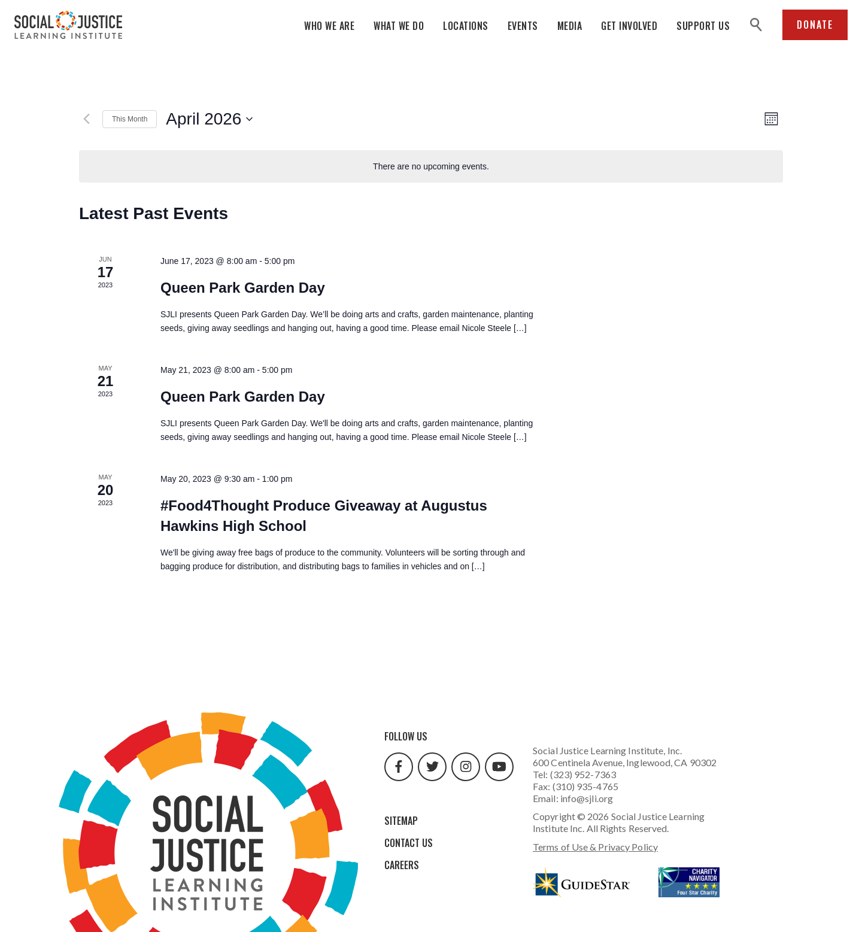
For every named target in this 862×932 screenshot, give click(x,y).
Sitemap (401, 820)
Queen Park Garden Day (242, 288)
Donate (815, 24)
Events (523, 26)
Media (569, 26)
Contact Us (408, 843)
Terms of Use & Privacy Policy (595, 846)
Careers (401, 865)
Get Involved (629, 26)
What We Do (399, 26)
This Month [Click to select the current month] (129, 119)
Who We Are (329, 26)
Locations (465, 26)
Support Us (703, 26)
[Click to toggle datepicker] (209, 119)
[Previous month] (86, 119)
